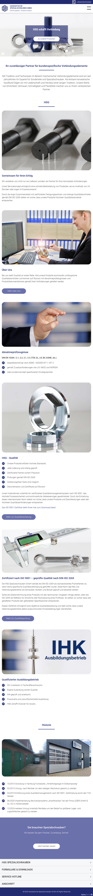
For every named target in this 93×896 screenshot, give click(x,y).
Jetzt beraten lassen (46, 846)
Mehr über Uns (14, 291)
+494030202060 (83, 2)
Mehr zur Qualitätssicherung (18, 517)
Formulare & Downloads (17, 869)
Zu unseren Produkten (46, 39)
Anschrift (8, 883)
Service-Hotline (12, 876)
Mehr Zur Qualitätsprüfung (18, 618)
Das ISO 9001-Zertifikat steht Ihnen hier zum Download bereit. (29, 507)
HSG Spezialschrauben (16, 862)
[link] (89, 8)
